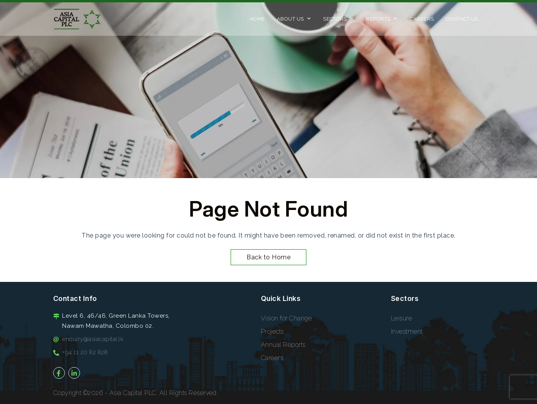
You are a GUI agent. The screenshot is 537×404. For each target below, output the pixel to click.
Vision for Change (286, 318)
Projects (272, 331)
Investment (407, 331)
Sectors (339, 21)
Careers (422, 19)
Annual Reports (283, 344)
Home (257, 19)
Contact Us (462, 19)
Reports (382, 21)
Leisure (401, 318)
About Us (294, 21)
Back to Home (268, 257)
